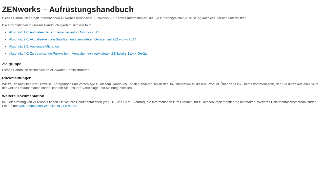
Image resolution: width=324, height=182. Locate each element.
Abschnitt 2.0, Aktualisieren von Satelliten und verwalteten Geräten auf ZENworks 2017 (72, 39)
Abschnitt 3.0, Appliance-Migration (34, 46)
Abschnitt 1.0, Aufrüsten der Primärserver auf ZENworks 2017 (54, 32)
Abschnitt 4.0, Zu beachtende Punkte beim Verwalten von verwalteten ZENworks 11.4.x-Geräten (79, 53)
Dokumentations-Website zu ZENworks (47, 106)
